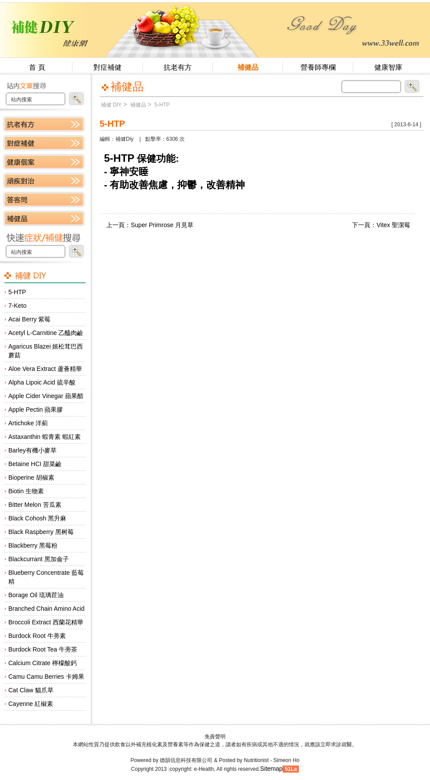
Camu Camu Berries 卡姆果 (46, 676)
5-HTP (17, 292)
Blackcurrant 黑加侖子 (38, 559)
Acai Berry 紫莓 (29, 319)
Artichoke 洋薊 (28, 423)
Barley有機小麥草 (32, 450)
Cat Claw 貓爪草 (31, 690)
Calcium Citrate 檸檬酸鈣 (42, 662)
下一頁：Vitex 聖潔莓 (381, 224)
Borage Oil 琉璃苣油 (36, 594)
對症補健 (107, 67)
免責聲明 (215, 737)
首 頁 (37, 67)
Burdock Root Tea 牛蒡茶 (42, 649)
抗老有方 (178, 67)
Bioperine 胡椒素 (31, 477)
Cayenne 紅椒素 (30, 703)
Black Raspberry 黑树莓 (41, 531)
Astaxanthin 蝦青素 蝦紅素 (44, 436)
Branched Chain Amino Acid (46, 608)
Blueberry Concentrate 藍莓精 (46, 577)
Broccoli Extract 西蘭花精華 (45, 622)
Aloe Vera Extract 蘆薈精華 (45, 368)
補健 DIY (111, 105)
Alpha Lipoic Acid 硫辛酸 (41, 382)
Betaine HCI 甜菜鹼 (34, 463)
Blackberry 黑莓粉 (32, 545)
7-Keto (17, 305)
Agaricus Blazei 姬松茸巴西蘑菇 (45, 351)
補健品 (247, 67)
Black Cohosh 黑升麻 (37, 518)
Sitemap (271, 768)
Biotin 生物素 (26, 491)
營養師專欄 (318, 67)
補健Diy (124, 139)
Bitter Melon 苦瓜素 (34, 504)
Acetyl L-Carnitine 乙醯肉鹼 (45, 332)
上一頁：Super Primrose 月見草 (150, 224)
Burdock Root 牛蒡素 (37, 635)
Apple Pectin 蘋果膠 (35, 409)
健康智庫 (388, 67)
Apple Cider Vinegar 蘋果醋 (45, 395)
